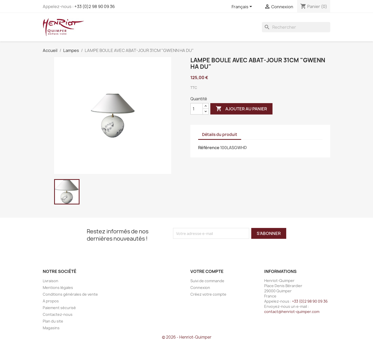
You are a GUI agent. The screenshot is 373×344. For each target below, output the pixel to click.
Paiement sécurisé (59, 307)
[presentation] (216, 249)
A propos (51, 301)
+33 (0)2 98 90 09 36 (94, 6)
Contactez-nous (58, 314)
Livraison (50, 280)
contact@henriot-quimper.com (291, 311)
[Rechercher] (296, 27)
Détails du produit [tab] (219, 134)
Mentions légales (58, 287)
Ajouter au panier (241, 108)
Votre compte (207, 271)
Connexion (200, 287)
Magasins (51, 327)
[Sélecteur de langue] (243, 7)
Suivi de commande (207, 280)
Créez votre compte (208, 294)
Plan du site (53, 321)
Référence (208, 147)
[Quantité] (196, 108)
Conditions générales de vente (70, 294)
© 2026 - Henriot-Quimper (186, 337)
